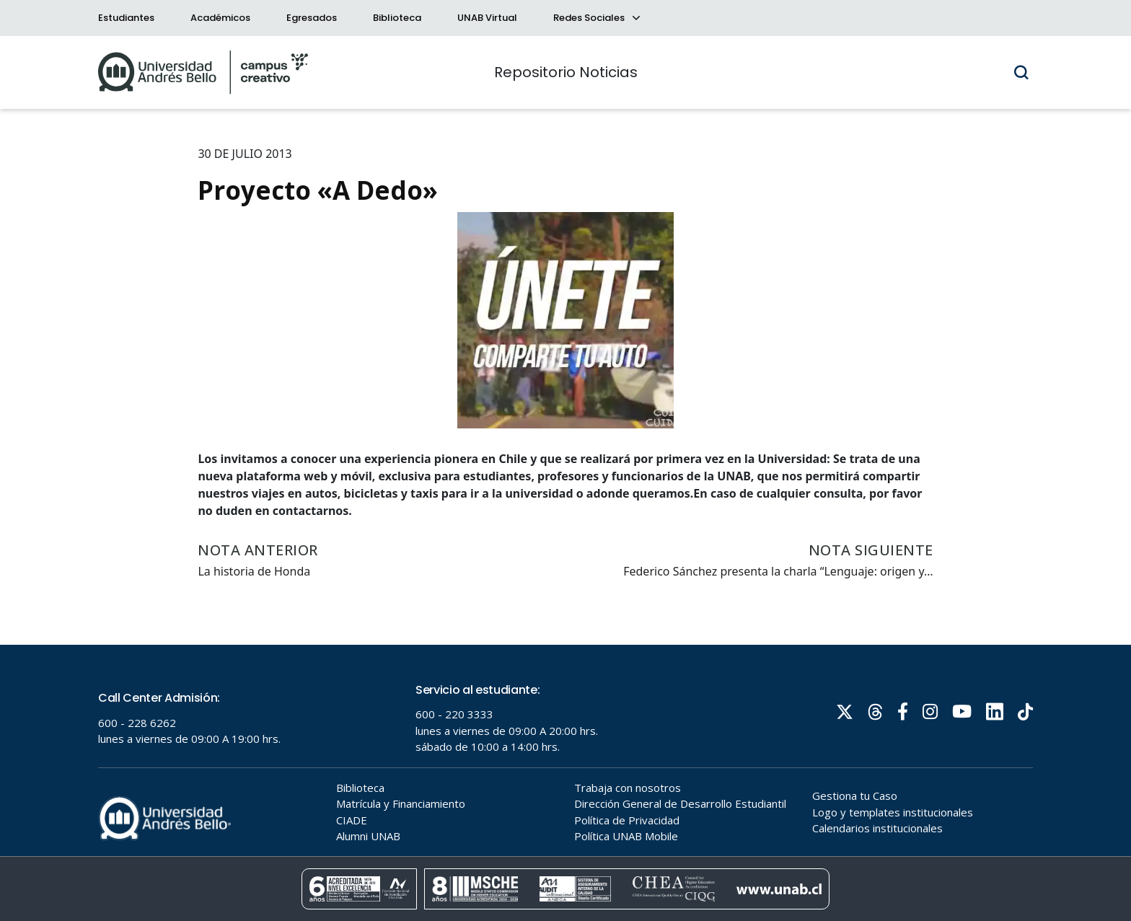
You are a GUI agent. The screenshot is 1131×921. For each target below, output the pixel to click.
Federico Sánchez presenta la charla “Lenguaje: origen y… (778, 571)
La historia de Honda (254, 571)
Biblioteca (397, 18)
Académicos (220, 18)
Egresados (311, 18)
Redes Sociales (595, 18)
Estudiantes (126, 18)
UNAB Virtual (487, 18)
